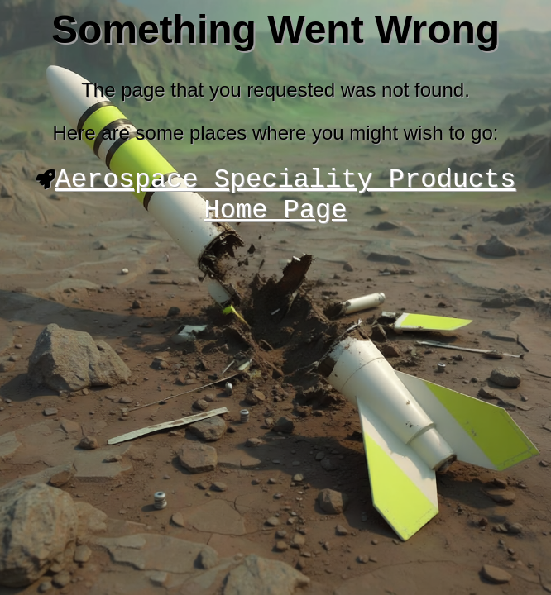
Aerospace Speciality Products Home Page (285, 200)
